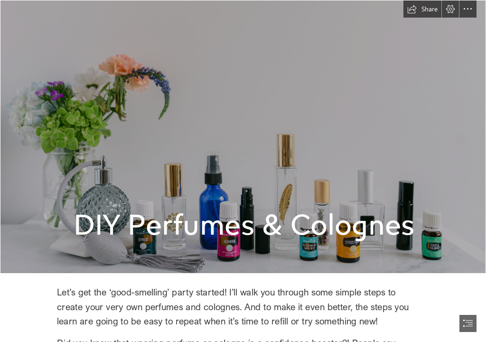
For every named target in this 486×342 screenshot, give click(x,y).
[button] (422, 9)
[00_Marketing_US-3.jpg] (243, 137)
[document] (243, 171)
